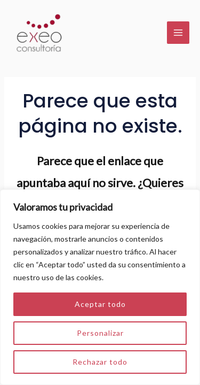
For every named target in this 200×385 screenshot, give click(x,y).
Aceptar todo (100, 304)
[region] (100, 287)
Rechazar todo (100, 361)
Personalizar (100, 332)
